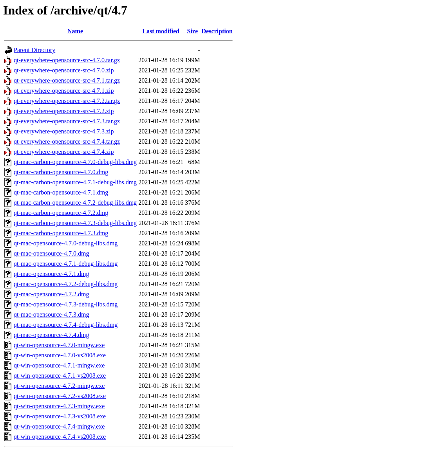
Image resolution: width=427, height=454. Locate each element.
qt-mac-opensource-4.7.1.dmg (51, 273)
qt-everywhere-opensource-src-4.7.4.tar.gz (67, 141)
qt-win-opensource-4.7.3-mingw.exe (59, 406)
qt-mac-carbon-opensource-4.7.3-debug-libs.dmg (75, 223)
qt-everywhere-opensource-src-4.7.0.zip (64, 70)
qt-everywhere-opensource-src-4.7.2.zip (64, 111)
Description (216, 31)
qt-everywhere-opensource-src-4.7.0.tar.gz (67, 60)
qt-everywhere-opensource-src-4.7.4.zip (64, 151)
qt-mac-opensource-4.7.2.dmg (51, 294)
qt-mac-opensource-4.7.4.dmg (51, 334)
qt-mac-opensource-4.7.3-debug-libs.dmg (66, 304)
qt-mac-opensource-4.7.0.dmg (51, 253)
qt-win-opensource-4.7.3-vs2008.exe (60, 416)
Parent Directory (34, 50)
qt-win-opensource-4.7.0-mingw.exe (59, 345)
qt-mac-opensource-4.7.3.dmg (51, 314)
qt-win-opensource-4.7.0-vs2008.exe (60, 355)
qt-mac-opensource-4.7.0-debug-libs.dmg (66, 243)
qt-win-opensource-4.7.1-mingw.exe (59, 365)
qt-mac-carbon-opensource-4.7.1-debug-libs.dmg (75, 182)
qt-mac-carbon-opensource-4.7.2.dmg (61, 212)
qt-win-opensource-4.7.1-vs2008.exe (60, 375)
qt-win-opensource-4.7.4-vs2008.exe (60, 436)
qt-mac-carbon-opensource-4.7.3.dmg (61, 233)
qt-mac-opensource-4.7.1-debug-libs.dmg (66, 263)
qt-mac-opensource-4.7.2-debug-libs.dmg (66, 284)
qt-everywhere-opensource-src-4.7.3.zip (64, 131)
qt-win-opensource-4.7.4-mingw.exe (59, 426)
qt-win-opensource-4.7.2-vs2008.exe (60, 396)
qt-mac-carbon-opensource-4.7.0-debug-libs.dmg (75, 162)
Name (75, 31)
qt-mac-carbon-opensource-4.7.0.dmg (61, 172)
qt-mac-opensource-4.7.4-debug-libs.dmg (66, 324)
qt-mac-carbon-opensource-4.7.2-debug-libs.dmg (75, 202)
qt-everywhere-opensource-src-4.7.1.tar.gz (67, 80)
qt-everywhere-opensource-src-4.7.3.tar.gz (67, 121)
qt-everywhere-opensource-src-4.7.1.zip (64, 90)
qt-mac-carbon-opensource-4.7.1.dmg (61, 192)
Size (192, 31)
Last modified (160, 31)
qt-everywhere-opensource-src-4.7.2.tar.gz (67, 100)
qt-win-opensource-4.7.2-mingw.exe (59, 385)
